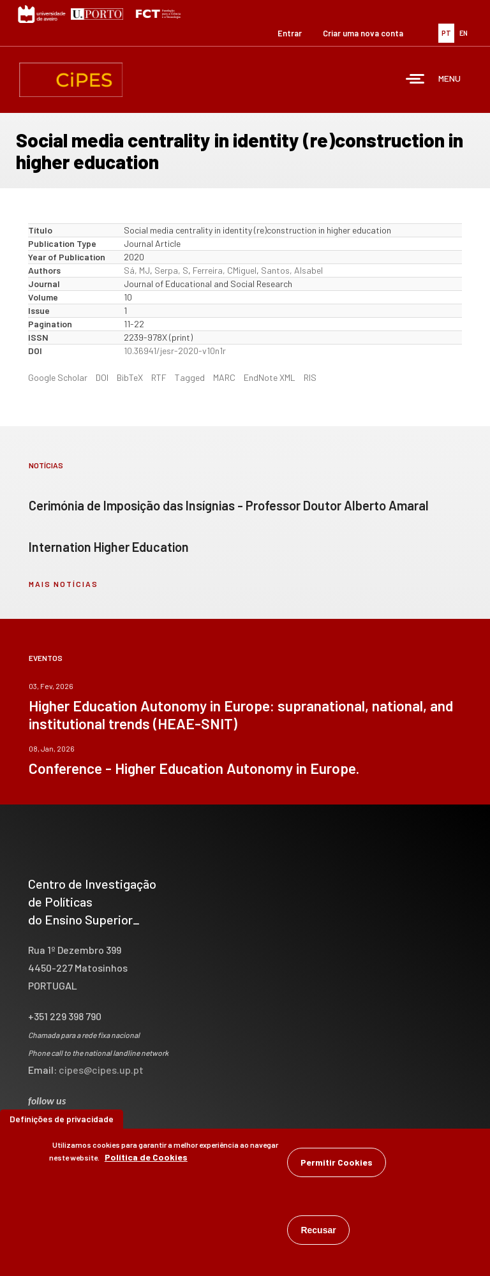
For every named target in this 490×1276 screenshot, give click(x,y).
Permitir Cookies (337, 1162)
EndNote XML (269, 377)
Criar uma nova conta (363, 33)
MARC (224, 377)
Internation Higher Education (109, 546)
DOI (102, 377)
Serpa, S (171, 270)
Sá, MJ (137, 270)
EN (463, 33)
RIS (310, 377)
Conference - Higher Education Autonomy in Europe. (194, 768)
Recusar (318, 1231)
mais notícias (63, 583)
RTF (159, 377)
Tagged (190, 377)
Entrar (290, 33)
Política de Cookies (146, 1157)
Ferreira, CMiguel (224, 270)
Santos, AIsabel (292, 270)
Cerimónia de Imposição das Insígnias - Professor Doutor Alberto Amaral (229, 505)
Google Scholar (57, 377)
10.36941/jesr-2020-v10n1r (175, 350)
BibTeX (130, 377)
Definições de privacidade (62, 1119)
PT (446, 33)
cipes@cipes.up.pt (101, 1070)
